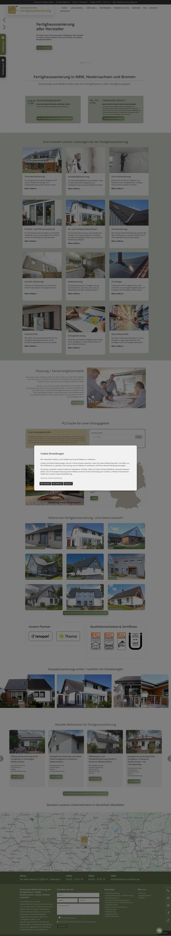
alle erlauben (45, 484)
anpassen (68, 484)
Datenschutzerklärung (55, 478)
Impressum (44, 478)
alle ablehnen (57, 484)
